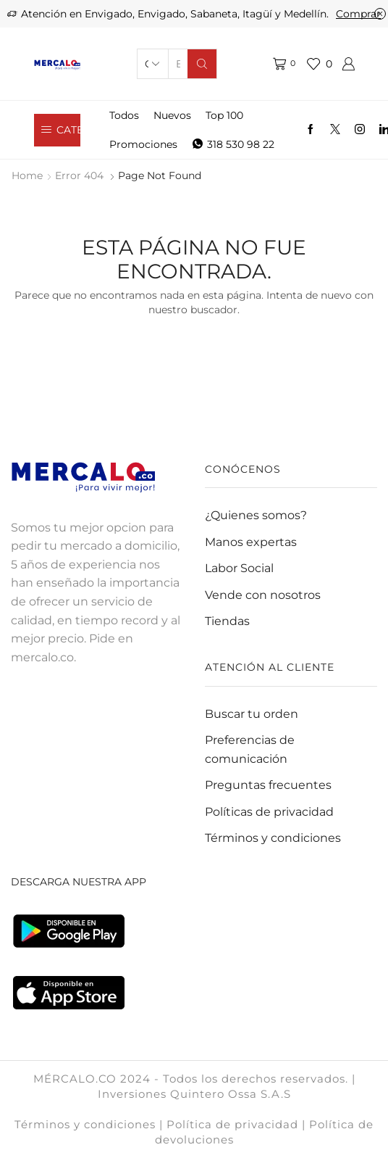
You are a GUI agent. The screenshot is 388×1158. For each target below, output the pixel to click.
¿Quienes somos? (256, 515)
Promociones (143, 144)
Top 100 (224, 115)
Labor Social (239, 568)
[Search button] (201, 63)
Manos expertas (251, 542)
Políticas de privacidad (269, 812)
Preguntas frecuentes (268, 785)
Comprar (358, 13)
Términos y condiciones (273, 838)
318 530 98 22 (233, 144)
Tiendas (227, 621)
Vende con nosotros (263, 595)
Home (27, 175)
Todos (124, 115)
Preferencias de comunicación (250, 749)
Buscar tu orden (251, 714)
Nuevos (172, 115)
